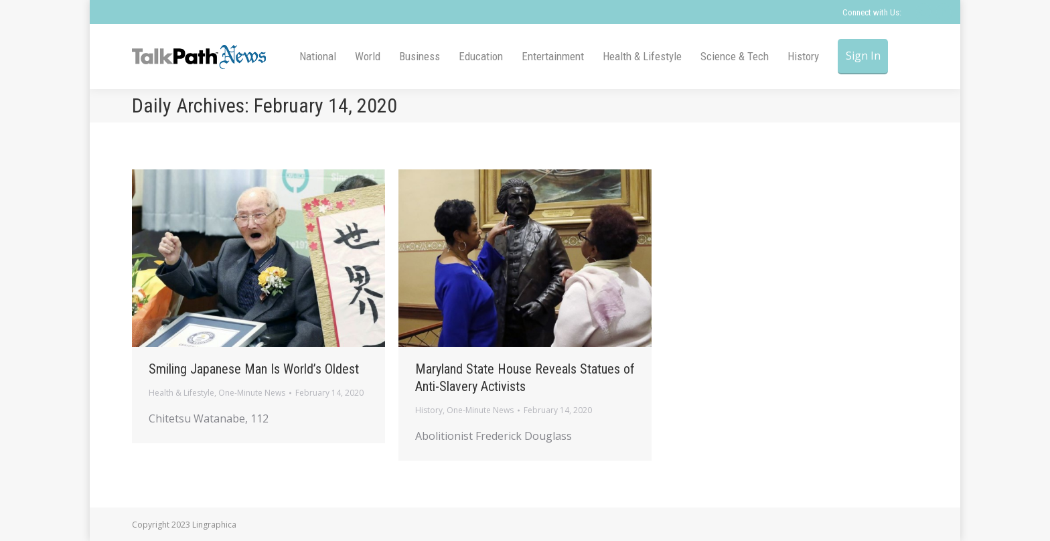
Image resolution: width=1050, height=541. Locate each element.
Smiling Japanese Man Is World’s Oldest (254, 369)
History (429, 410)
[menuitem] (317, 56)
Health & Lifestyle (181, 392)
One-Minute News (251, 392)
